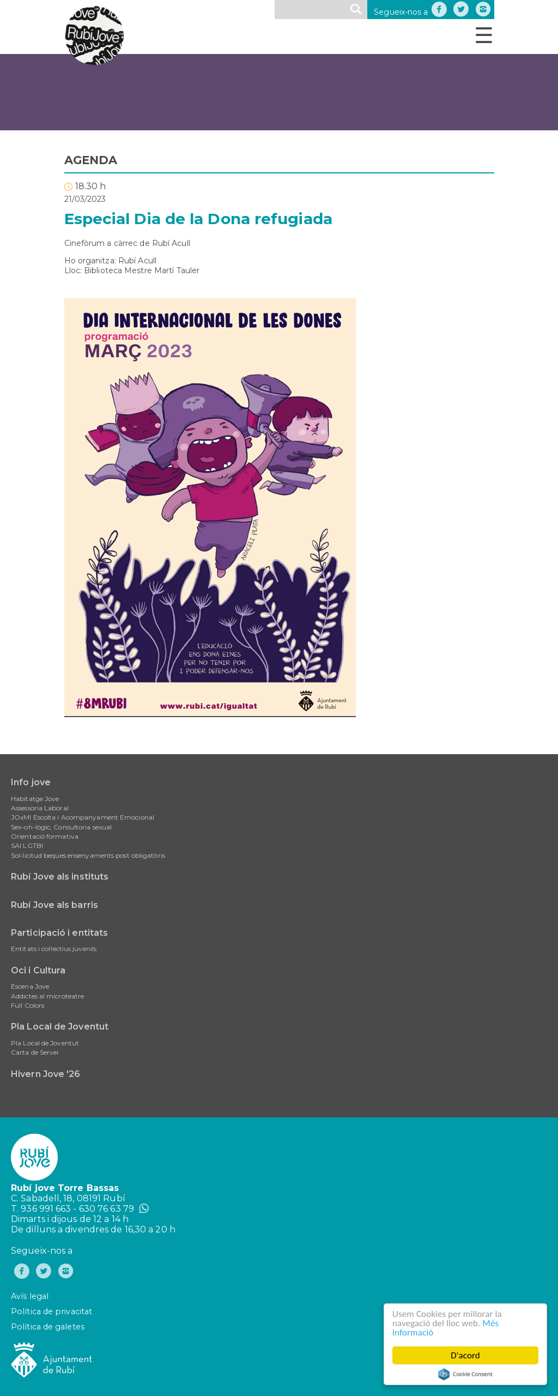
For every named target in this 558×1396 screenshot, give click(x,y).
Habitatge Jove (35, 799)
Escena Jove (30, 986)
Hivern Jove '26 (46, 1074)
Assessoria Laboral (40, 808)
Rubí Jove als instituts (59, 876)
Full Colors (27, 1005)
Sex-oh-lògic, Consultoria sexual (61, 827)
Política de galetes (47, 1327)
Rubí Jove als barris (54, 905)
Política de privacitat (51, 1311)
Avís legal (29, 1296)
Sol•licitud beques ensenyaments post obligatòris (88, 855)
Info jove (31, 782)
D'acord (466, 1355)
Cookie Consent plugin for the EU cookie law (466, 1374)
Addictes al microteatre (47, 996)
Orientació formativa (44, 836)
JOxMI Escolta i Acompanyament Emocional (82, 817)
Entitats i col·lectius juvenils (53, 948)
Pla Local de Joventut (59, 1026)
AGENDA (91, 160)
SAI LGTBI (27, 845)
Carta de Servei (35, 1052)
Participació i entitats (59, 933)
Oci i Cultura (38, 970)
